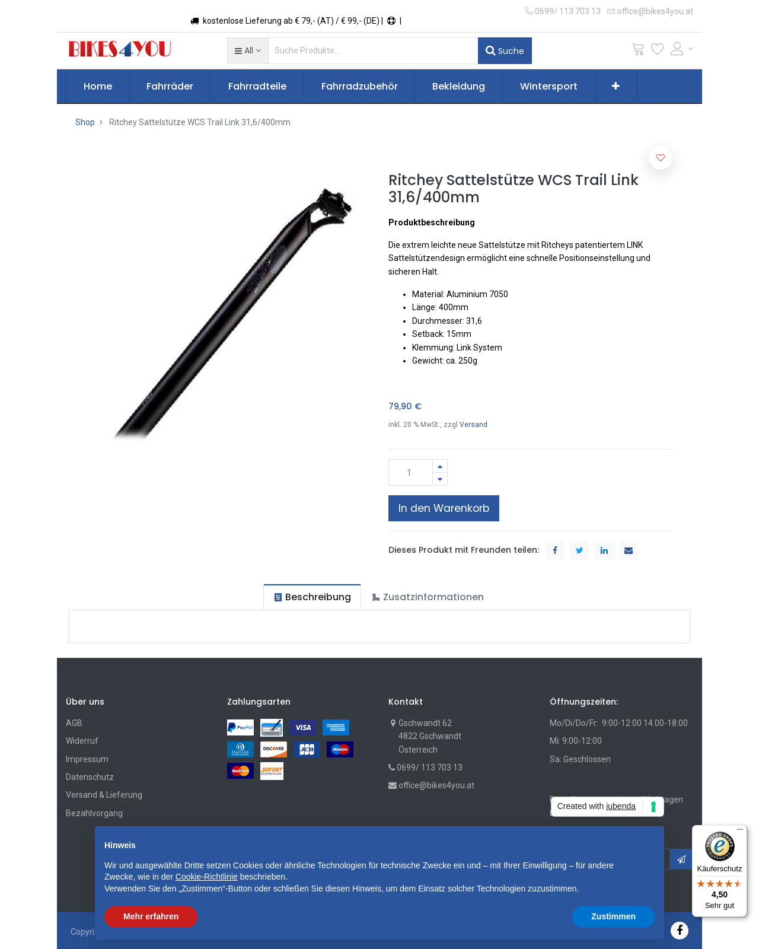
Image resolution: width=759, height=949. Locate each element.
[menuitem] (97, 86)
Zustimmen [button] (613, 916)
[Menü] (740, 832)
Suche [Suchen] (505, 50)
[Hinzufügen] (440, 466)
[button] (247, 50)
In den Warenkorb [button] (443, 508)
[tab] (312, 597)
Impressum (87, 759)
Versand (473, 425)
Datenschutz (90, 777)
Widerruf (82, 741)
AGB (74, 723)
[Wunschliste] (657, 51)
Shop (85, 122)
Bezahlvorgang (94, 813)
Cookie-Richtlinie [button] (207, 876)
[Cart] (638, 51)
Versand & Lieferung (104, 795)
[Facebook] (680, 930)
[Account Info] (682, 48)
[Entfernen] (440, 479)
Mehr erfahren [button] (150, 916)
